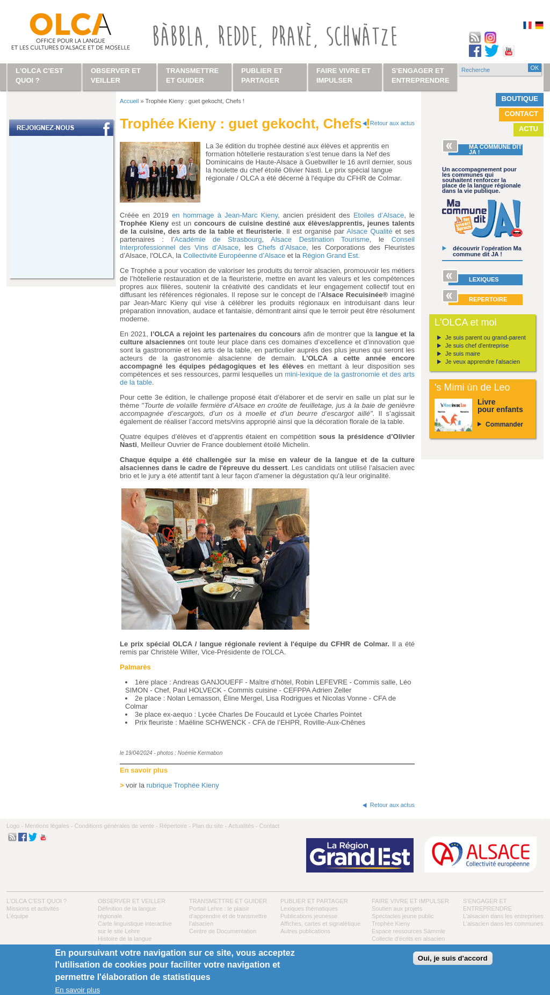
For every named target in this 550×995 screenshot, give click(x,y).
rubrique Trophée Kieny (183, 785)
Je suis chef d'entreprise (477, 345)
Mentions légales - (49, 826)
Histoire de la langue (124, 938)
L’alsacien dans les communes (503, 923)
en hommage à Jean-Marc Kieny (225, 215)
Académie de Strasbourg (218, 239)
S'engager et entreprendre (421, 75)
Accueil (129, 101)
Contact (521, 114)
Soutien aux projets (397, 908)
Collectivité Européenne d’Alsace (234, 255)
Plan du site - (209, 826)
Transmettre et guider (228, 901)
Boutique (519, 99)
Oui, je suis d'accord (453, 958)
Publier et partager (314, 901)
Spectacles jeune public (403, 916)
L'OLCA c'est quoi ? (36, 901)
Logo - (14, 826)
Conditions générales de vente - (115, 826)
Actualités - (242, 826)
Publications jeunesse (308, 916)
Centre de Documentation (222, 931)
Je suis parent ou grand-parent (485, 337)
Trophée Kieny (391, 923)
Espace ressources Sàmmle (408, 931)
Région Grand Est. (331, 255)
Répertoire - (175, 826)
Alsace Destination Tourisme (320, 239)
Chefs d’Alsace (281, 247)
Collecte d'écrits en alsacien (408, 938)
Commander (504, 424)
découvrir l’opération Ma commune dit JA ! (487, 251)
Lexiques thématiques (309, 908)
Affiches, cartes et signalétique (320, 923)
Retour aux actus (392, 123)
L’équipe (17, 916)
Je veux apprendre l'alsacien (482, 361)
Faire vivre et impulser (410, 901)
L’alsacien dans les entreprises (503, 916)
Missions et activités (32, 908)
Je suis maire (462, 353)
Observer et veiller (131, 901)
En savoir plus (77, 990)
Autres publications (305, 931)
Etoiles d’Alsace (378, 215)
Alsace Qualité (369, 231)
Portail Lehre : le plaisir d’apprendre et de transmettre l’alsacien (228, 916)
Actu (528, 129)
